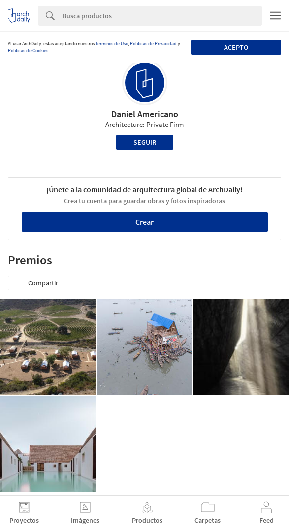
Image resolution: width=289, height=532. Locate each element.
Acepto (236, 47)
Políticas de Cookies (28, 50)
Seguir (144, 142)
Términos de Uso (112, 43)
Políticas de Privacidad (153, 43)
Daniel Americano (144, 114)
